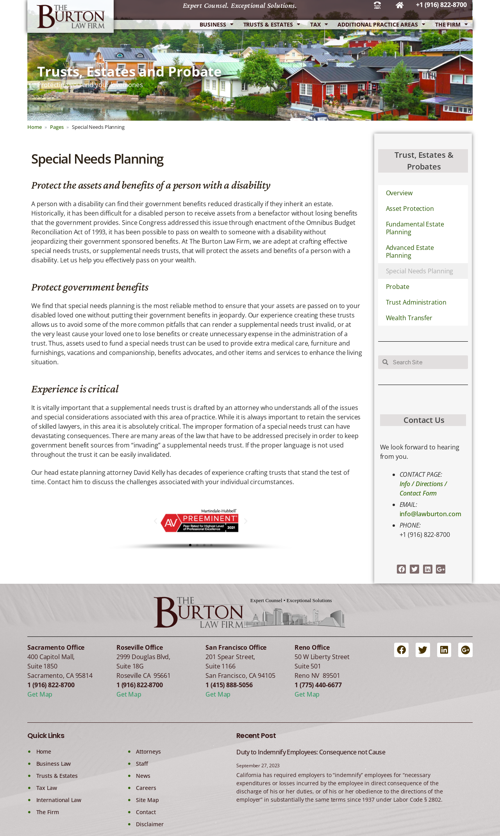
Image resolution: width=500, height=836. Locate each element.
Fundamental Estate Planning (415, 228)
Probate (397, 286)
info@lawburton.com (430, 514)
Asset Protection (410, 208)
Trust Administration (416, 302)
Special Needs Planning (420, 271)
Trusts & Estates (271, 24)
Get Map (39, 694)
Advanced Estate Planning (410, 251)
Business (216, 24)
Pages (57, 126)
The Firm (451, 24)
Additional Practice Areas (381, 24)
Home (34, 126)
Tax (319, 24)
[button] (155, 521)
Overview (399, 193)
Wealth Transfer (409, 318)
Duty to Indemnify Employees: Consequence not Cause (310, 752)
